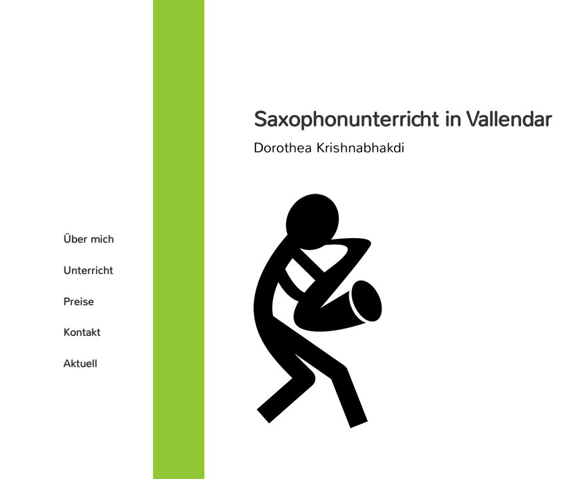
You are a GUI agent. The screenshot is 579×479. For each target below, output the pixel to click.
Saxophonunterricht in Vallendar (403, 119)
